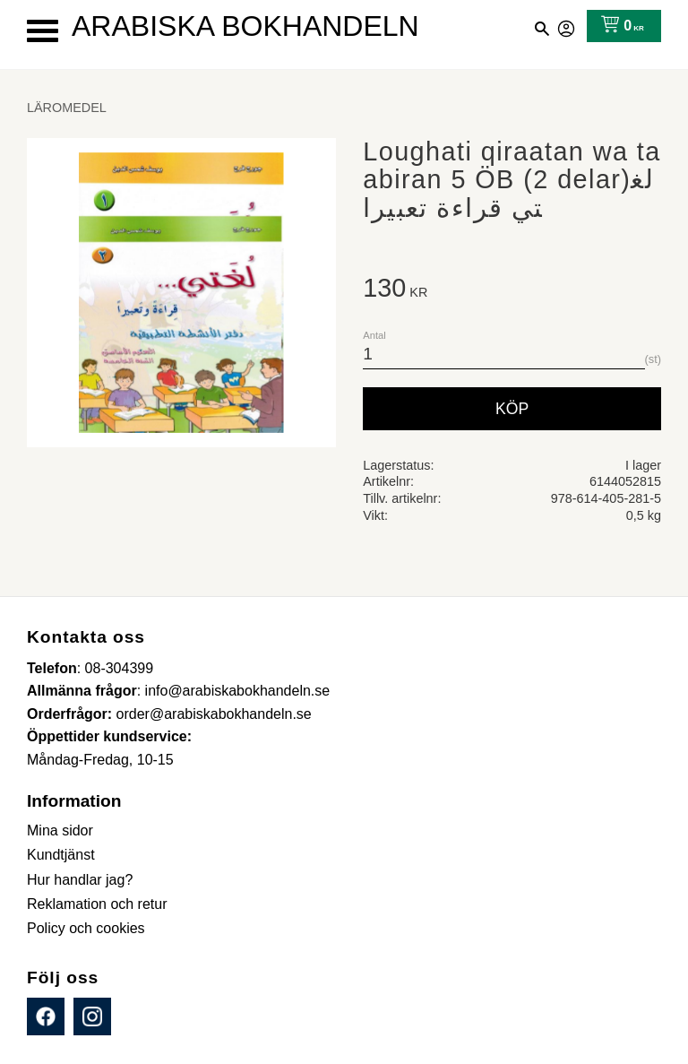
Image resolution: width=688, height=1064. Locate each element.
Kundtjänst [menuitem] (61, 854)
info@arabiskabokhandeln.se (238, 690)
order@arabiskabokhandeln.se (214, 714)
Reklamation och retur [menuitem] (97, 904)
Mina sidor (567, 26)
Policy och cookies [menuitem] (86, 928)
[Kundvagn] (618, 26)
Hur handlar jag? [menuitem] (80, 879)
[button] (42, 31)
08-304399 (119, 668)
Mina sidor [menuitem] (60, 830)
